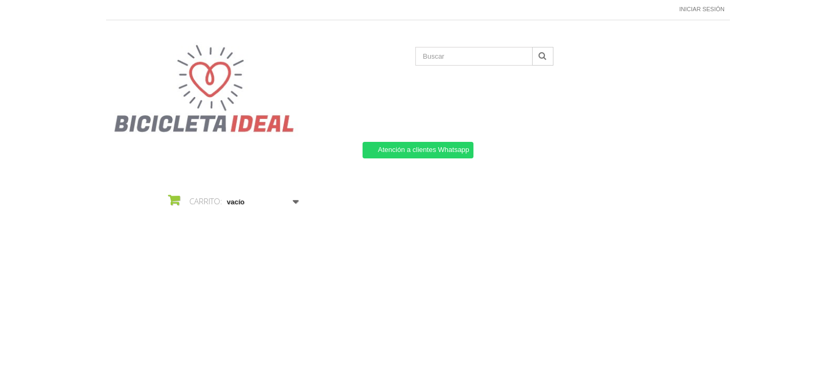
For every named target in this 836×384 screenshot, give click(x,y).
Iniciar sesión (702, 9)
